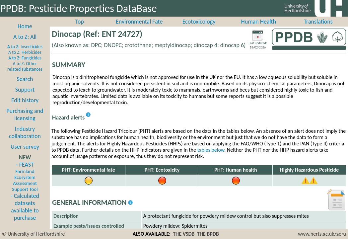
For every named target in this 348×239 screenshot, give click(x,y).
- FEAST (24, 183)
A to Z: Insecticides (24, 54)
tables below (211, 157)
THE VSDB (183, 234)
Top (79, 29)
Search (25, 86)
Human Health (258, 29)
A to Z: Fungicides (24, 65)
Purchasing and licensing (24, 122)
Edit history (25, 107)
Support (25, 97)
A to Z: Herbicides (24, 59)
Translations (318, 29)
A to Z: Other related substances (24, 73)
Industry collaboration (25, 139)
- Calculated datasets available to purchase (25, 214)
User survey (25, 154)
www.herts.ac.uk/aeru (322, 234)
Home (25, 33)
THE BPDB (208, 234)
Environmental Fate (139, 29)
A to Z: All (24, 44)
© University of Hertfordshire (33, 234)
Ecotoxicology (199, 29)
